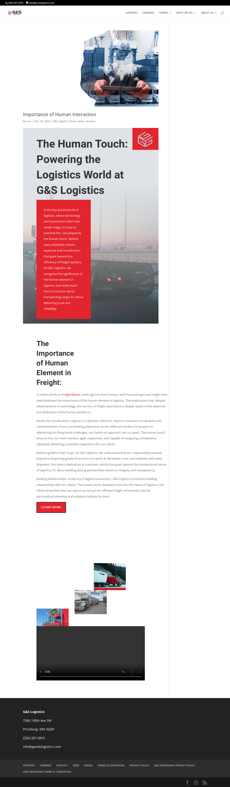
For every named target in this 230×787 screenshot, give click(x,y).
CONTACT (62, 765)
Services (90, 121)
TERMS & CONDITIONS (111, 765)
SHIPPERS (132, 12)
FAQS (76, 765)
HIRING (163, 12)
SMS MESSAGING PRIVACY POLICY (174, 765)
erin (29, 121)
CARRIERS (148, 12)
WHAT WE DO (184, 12)
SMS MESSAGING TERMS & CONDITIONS (47, 771)
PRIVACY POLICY (139, 765)
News (80, 121)
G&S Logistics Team (64, 121)
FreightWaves (71, 395)
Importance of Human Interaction (59, 114)
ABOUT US (207, 12)
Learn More (51, 507)
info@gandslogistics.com (42, 746)
